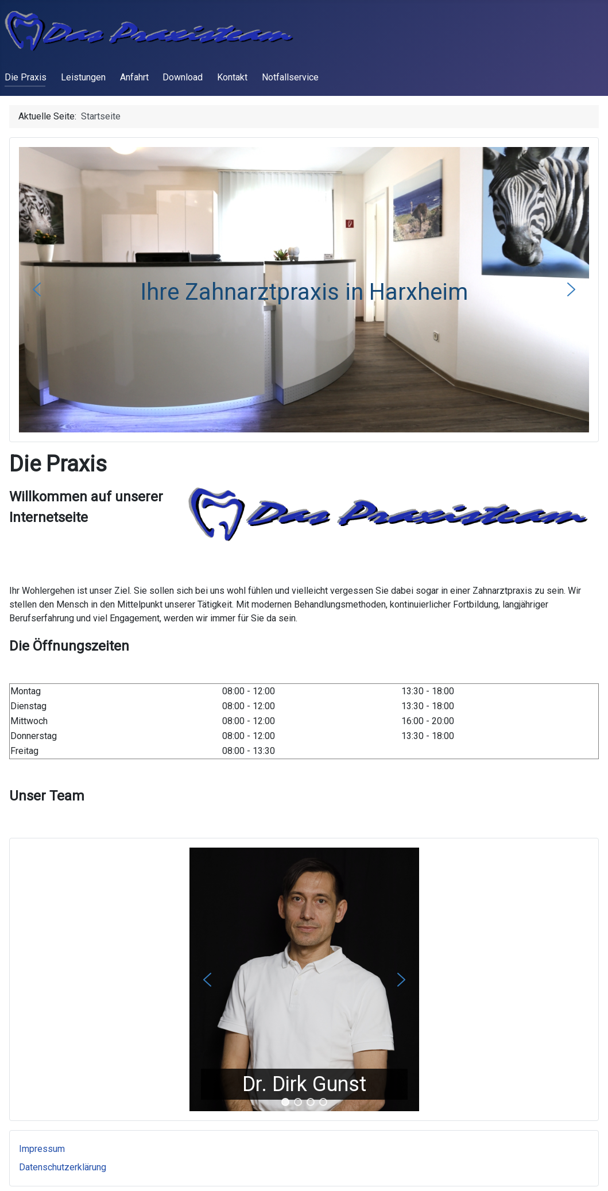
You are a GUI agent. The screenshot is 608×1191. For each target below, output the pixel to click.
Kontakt (232, 77)
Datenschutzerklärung (62, 1167)
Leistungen (83, 77)
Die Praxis (26, 77)
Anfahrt (134, 77)
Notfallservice (290, 77)
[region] (304, 979)
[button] (37, 289)
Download (182, 77)
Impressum (42, 1148)
